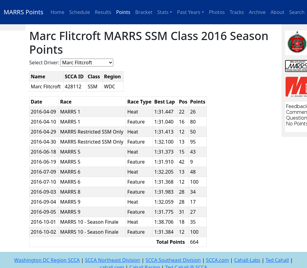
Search (297, 12)
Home (58, 12)
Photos (217, 12)
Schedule (79, 12)
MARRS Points (23, 12)
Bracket (143, 12)
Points (123, 12)
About (277, 12)
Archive (257, 12)
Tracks (237, 12)
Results (103, 12)
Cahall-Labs (247, 260)
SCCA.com (217, 260)
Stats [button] (163, 12)
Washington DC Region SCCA (47, 260)
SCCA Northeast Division (112, 260)
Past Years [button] (188, 12)
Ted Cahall (277, 260)
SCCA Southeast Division (173, 260)
